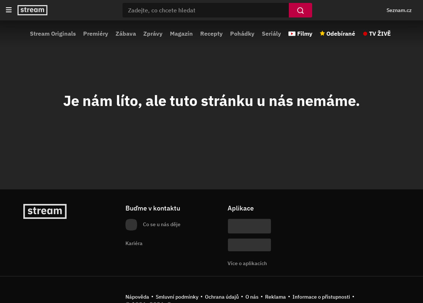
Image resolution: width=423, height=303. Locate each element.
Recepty (211, 33)
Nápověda (137, 297)
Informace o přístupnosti (321, 297)
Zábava (126, 33)
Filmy (305, 33)
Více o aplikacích (247, 263)
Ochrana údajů (222, 297)
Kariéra (134, 243)
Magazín (181, 33)
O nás (252, 297)
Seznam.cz (399, 10)
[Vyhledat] (300, 10)
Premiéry (95, 33)
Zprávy (153, 33)
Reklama (275, 297)
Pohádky (242, 33)
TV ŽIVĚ (380, 33)
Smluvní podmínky (177, 297)
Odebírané (340, 33)
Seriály (271, 33)
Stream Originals (53, 33)
